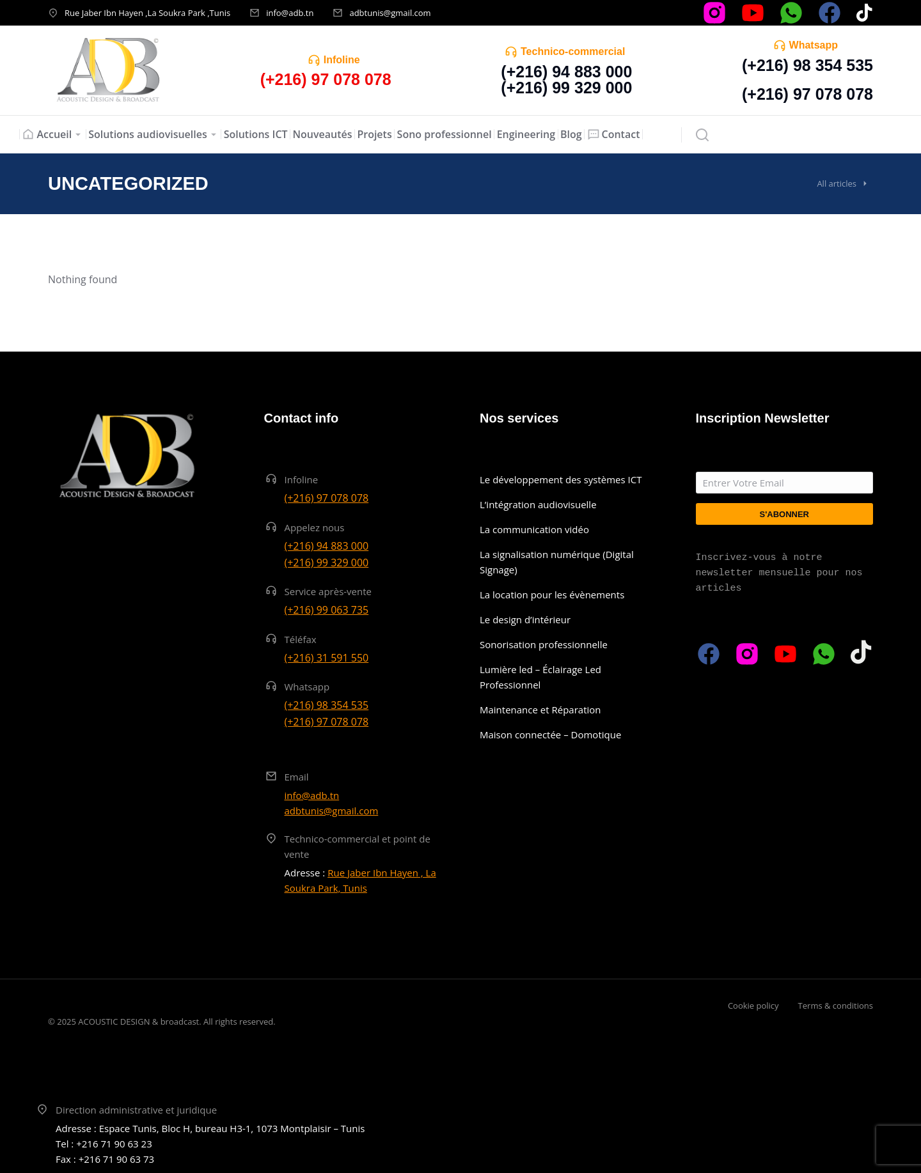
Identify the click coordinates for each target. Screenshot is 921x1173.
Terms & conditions (835, 1005)
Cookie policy (753, 1005)
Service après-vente (328, 591)
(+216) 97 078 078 (807, 94)
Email (297, 776)
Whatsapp (813, 45)
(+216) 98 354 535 (807, 65)
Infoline (342, 59)
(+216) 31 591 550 (327, 658)
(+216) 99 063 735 (327, 610)
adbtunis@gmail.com (389, 13)
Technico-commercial (573, 51)
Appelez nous (315, 527)
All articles (836, 183)
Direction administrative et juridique (136, 1109)
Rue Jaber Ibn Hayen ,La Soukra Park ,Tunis (147, 13)
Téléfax (301, 639)
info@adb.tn (289, 13)
